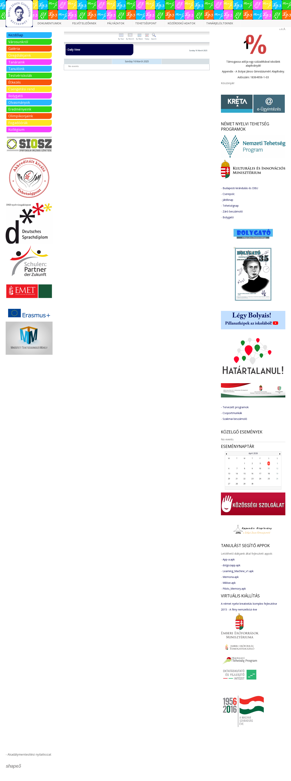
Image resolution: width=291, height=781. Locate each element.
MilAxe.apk (229, 583)
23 (252, 478)
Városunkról (18, 42)
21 (237, 478)
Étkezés (14, 82)
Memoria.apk (231, 577)
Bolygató (15, 96)
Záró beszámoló (233, 211)
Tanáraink (16, 62)
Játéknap (228, 200)
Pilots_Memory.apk (234, 588)
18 (269, 473)
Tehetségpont (146, 23)
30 (252, 484)
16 (252, 473)
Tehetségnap (231, 205)
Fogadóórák (18, 122)
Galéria (14, 48)
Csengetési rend (21, 89)
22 (244, 478)
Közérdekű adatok (181, 23)
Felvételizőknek (84, 23)
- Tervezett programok (235, 407)
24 (260, 478)
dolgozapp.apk (231, 565)
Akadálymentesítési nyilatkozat (29, 754)
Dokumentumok (49, 23)
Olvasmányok (19, 102)
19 (277, 473)
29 (244, 484)
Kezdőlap (15, 35)
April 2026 (253, 453)
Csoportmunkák (232, 413)
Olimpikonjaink (20, 116)
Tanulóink (16, 68)
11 (269, 468)
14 (237, 473)
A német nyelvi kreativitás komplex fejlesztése (249, 603)
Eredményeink (19, 109)
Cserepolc (229, 194)
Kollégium (16, 129)
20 (229, 478)
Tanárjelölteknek (219, 23)
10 (260, 468)
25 (269, 478)
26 (277, 478)
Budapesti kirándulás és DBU (240, 188)
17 (260, 473)
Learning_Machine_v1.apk (238, 571)
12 (277, 468)
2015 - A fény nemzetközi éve (239, 609)
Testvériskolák (20, 75)
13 (229, 473)
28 (237, 484)
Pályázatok (115, 23)
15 (244, 473)
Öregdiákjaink (19, 55)
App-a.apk (229, 559)
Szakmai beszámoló (235, 419)
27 (229, 484)
